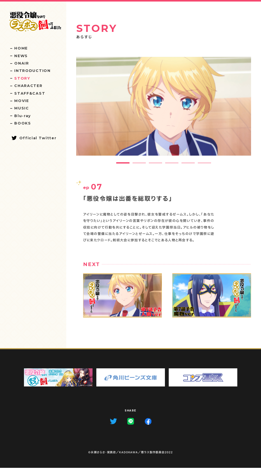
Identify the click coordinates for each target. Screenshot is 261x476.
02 (220, 56)
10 (110, 56)
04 (193, 56)
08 (138, 56)
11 (97, 56)
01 (234, 56)
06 (165, 56)
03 (207, 56)
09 (124, 56)
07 (152, 56)
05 (179, 56)
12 (83, 56)
